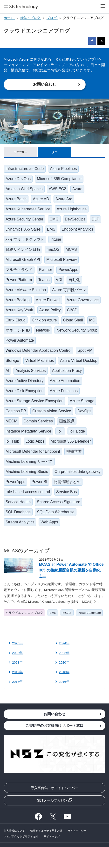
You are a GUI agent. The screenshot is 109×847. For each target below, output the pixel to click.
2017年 (17, 682)
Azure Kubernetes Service (28, 209)
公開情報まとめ (67, 482)
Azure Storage (82, 401)
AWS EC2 (57, 189)
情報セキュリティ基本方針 (46, 830)
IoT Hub (12, 441)
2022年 (64, 653)
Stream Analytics (20, 522)
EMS (51, 229)
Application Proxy (67, 371)
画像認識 (67, 421)
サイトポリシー (77, 830)
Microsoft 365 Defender (71, 441)
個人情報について (14, 830)
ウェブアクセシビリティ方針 (21, 836)
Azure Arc (63, 199)
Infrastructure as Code (25, 169)
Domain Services (38, 421)
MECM (11, 421)
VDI (59, 280)
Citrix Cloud (16, 320)
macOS (53, 249)
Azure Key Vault (19, 310)
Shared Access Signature (58, 502)
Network (43, 330)
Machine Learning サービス (29, 461)
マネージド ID (18, 330)
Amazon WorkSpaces (24, 189)
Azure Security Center (24, 219)
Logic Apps (35, 441)
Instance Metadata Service (28, 431)
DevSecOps (75, 219)
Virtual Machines (39, 360)
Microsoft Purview (61, 259)
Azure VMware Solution (26, 290)
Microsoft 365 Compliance (59, 179)
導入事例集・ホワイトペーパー (54, 788)
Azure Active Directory (24, 381)
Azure (77, 189)
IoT (60, 431)
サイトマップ (52, 836)
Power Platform (19, 280)
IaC (92, 320)
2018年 (64, 672)
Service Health (18, 502)
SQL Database (18, 512)
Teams (43, 280)
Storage (12, 360)
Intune (55, 239)
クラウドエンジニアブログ (24, 613)
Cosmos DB (16, 411)
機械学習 (74, 451)
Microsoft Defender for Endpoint (33, 451)
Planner (45, 270)
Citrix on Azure (44, 320)
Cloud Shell (73, 320)
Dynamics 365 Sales (23, 229)
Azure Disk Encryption (24, 391)
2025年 (17, 643)
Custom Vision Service (51, 411)
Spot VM (85, 350)
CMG (54, 219)
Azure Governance (83, 300)
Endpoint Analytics (77, 229)
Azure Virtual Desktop (78, 360)
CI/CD (72, 310)
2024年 (64, 643)
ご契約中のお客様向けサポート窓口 (54, 725)
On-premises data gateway (77, 472)
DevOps (84, 411)
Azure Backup (18, 300)
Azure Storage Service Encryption (34, 401)
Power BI (39, 482)
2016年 (64, 682)
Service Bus (66, 492)
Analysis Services (30, 371)
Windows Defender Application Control (38, 350)
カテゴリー (20, 152)
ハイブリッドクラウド (25, 239)
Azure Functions (64, 391)
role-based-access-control (28, 492)
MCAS (71, 249)
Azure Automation (65, 381)
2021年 (17, 662)
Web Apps (49, 522)
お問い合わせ (44, 84)
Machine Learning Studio (27, 472)
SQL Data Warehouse (55, 512)
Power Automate (20, 340)
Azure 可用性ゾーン (69, 290)
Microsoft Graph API (23, 259)
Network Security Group (76, 330)
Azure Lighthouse (72, 209)
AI (7, 371)
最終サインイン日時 (23, 249)
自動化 (74, 280)
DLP (95, 219)
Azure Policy (50, 310)
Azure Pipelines (63, 169)
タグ (54, 152)
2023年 (17, 653)
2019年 (17, 672)
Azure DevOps (18, 179)
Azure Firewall (48, 300)
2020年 (64, 662)
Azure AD (41, 199)
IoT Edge (77, 431)
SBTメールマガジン (52, 800)
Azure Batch (16, 199)
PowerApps (68, 270)
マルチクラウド (19, 270)
